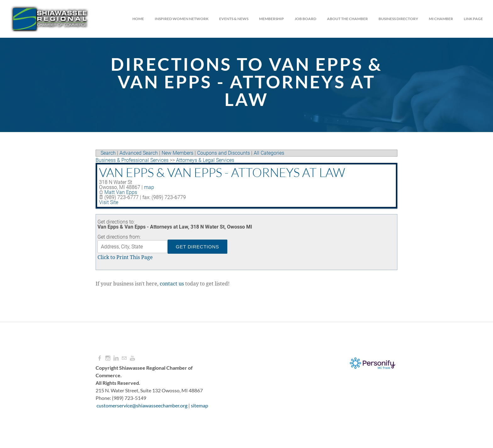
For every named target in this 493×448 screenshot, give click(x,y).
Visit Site (108, 202)
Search (108, 153)
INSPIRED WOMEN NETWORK (181, 18)
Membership (271, 18)
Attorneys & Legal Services (205, 160)
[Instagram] (107, 358)
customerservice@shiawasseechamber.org (142, 405)
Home (138, 18)
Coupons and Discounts (223, 153)
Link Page (473, 18)
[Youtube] (132, 358)
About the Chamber (347, 18)
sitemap (199, 405)
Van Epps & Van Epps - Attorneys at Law (222, 172)
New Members (177, 153)
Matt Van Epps (120, 192)
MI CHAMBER (441, 18)
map (149, 187)
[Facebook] (99, 358)
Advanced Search (138, 153)
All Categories (269, 153)
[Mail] (124, 358)
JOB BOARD (305, 18)
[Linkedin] (116, 358)
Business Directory (398, 18)
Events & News (233, 18)
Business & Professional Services (132, 160)
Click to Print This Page (125, 257)
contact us (172, 283)
